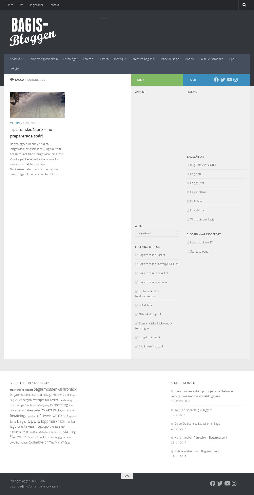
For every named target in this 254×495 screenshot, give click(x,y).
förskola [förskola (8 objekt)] (70, 410)
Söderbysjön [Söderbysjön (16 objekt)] (39, 442)
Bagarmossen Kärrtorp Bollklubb (159, 264)
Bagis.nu (195, 174)
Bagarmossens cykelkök (153, 273)
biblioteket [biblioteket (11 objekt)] (51, 400)
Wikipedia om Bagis (202, 219)
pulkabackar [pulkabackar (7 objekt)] (42, 432)
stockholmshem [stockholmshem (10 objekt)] (19, 442)
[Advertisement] (172, 31)
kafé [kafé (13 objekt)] (39, 416)
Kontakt (54, 5)
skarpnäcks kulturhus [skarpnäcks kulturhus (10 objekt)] (41, 437)
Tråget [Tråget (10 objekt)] (66, 442)
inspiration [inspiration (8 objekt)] (30, 416)
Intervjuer (120, 59)
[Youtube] (229, 79)
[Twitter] (222, 79)
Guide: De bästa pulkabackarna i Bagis (197, 423)
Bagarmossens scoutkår (153, 282)
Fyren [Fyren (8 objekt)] (62, 410)
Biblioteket (197, 201)
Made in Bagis (170, 59)
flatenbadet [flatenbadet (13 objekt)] (33, 410)
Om (21, 5)
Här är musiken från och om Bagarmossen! (201, 437)
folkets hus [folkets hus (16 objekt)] (50, 410)
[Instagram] (235, 79)
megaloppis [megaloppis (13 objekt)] (43, 426)
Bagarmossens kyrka (203, 165)
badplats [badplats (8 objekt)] (29, 389)
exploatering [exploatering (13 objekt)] (59, 405)
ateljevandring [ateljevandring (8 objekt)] (17, 389)
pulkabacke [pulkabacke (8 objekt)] (54, 432)
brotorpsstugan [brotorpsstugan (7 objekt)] (17, 405)
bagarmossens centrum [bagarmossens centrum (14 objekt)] (27, 394)
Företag (88, 59)
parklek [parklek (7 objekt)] (33, 432)
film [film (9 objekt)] (70, 405)
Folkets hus (197, 210)
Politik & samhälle (211, 59)
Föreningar (70, 59)
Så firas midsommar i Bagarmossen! (197, 451)
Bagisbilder (36, 5)
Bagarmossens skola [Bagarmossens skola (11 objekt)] (58, 395)
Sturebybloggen (200, 251)
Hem (10, 5)
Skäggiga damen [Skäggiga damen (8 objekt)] (63, 437)
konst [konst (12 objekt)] (47, 416)
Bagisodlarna (198, 192)
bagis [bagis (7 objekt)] (73, 395)
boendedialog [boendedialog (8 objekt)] (65, 400)
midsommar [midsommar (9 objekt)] (58, 426)
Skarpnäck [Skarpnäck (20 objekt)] (19, 437)
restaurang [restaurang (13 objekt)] (68, 432)
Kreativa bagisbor (143, 59)
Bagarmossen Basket (152, 255)
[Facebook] (216, 79)
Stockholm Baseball (151, 346)
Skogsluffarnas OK (150, 337)
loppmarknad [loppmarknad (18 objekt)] (52, 421)
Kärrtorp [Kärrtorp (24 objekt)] (59, 415)
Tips (231, 59)
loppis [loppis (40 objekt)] (33, 420)
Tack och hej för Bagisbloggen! (193, 410)
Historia (104, 59)
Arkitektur (16, 59)
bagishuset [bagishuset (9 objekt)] (16, 400)
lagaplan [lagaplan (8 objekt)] (72, 416)
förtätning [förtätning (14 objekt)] (17, 416)
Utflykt (14, 69)
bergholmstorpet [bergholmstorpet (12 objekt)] (34, 400)
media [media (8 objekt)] (31, 426)
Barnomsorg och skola (43, 59)
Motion (189, 59)
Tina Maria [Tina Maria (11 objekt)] (55, 442)
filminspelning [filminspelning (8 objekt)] (17, 410)
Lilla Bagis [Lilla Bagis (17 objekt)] (18, 421)
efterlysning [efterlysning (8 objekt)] (43, 405)
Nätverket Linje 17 (201, 242)
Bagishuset (197, 183)
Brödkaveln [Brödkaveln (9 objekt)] (31, 405)
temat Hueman (50, 486)
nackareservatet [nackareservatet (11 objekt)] (20, 432)
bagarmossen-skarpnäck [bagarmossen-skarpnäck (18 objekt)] (55, 389)
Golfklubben (146, 305)
